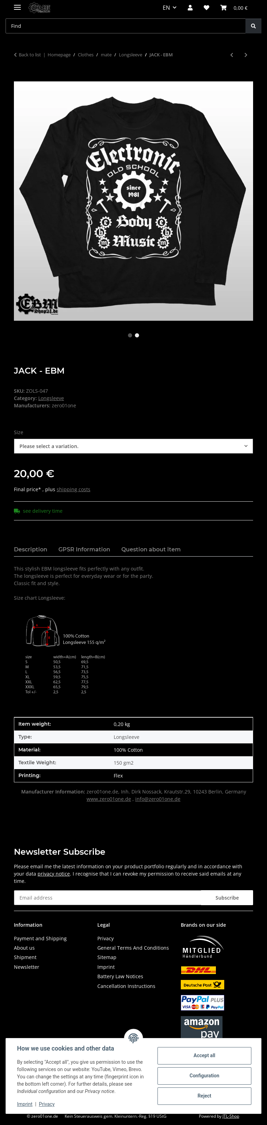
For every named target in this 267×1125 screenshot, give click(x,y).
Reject (204, 1096)
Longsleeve (51, 398)
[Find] (253, 25)
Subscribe (227, 897)
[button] (190, 8)
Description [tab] (30, 549)
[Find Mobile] (126, 25)
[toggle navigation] (17, 4)
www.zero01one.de (109, 799)
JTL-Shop (230, 1116)
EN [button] (166, 7)
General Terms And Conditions (133, 947)
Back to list (30, 54)
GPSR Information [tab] (84, 549)
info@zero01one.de (157, 799)
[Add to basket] (19, 77)
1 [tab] (130, 335)
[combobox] (133, 446)
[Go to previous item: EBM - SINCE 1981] (232, 54)
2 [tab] (137, 335)
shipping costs (73, 489)
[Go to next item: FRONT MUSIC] (246, 54)
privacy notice (54, 873)
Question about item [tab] (151, 549)
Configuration (204, 1075)
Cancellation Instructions (126, 986)
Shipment (25, 957)
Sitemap (106, 957)
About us (24, 947)
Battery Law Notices (120, 976)
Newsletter (26, 967)
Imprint (24, 1104)
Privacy (47, 1104)
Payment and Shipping (40, 938)
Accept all (204, 1055)
